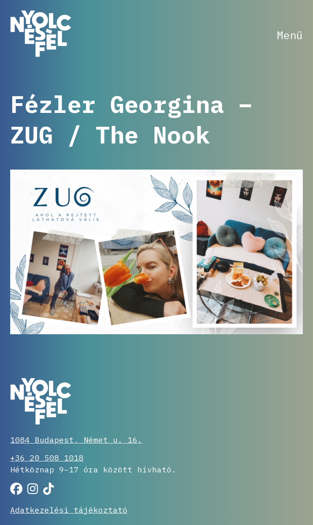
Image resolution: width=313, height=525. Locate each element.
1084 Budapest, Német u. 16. (76, 440)
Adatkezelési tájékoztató (69, 510)
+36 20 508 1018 (47, 457)
